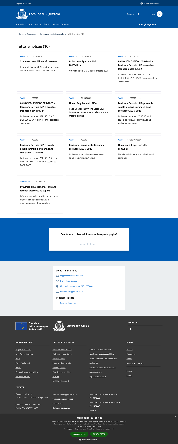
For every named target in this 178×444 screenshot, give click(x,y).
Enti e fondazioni (23, 362)
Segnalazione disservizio (62, 398)
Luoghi (129, 370)
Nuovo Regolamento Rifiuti (83, 103)
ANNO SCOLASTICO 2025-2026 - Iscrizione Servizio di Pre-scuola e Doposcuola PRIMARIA (38, 107)
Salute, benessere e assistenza (103, 367)
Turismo (55, 376)
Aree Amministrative (24, 353)
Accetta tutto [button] (79, 434)
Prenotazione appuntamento (64, 394)
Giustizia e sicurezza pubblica (102, 353)
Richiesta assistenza (61, 407)
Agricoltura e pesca (98, 376)
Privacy (93, 410)
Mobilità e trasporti (60, 381)
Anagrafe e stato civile (62, 349)
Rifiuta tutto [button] (99, 434)
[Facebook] (137, 14)
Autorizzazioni (96, 371)
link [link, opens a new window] (113, 429)
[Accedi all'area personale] (149, 3)
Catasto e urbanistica (61, 372)
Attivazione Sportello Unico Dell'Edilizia (83, 63)
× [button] (175, 417)
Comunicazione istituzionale (52, 33)
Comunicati (25, 181)
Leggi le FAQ (57, 403)
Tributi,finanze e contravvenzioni (103, 358)
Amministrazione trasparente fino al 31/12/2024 (105, 404)
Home (21, 33)
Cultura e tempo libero (62, 353)
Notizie (129, 349)
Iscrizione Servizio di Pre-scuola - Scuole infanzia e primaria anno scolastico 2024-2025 (37, 148)
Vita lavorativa (58, 358)
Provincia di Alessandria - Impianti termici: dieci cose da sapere (38, 188)
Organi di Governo (23, 349)
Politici (18, 367)
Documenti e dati (23, 376)
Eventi (129, 375)
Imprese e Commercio (61, 362)
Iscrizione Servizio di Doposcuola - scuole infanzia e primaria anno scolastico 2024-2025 (136, 107)
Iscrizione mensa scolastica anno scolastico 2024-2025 (86, 147)
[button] (89, 439)
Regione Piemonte (23, 3)
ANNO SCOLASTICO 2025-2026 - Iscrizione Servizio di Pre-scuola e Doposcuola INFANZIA (136, 65)
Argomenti (31, 33)
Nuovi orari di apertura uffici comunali (133, 147)
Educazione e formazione (100, 349)
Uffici (18, 358)
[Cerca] (159, 14)
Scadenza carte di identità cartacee (38, 61)
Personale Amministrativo (27, 372)
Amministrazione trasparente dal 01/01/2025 (104, 396)
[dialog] (89, 429)
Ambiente (94, 362)
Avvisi (22, 56)
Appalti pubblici (59, 367)
